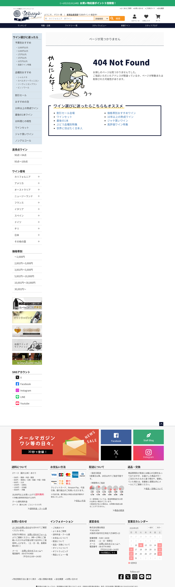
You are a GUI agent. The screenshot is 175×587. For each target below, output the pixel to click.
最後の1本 (62, 120)
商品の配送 (119, 510)
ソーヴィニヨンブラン (27, 84)
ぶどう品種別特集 (67, 124)
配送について (96, 467)
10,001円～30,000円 (24, 282)
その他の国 (20, 241)
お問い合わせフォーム (37, 534)
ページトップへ (161, 424)
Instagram (25, 390)
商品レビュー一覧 (60, 554)
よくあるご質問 (126, 8)
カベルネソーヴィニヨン (28, 80)
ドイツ (17, 222)
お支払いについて (60, 537)
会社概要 (161, 8)
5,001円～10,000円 (24, 276)
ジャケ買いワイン (24, 134)
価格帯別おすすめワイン (121, 113)
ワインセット (22, 127)
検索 (118, 18)
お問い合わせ (138, 8)
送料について (19, 467)
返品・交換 (134, 467)
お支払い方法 (58, 467)
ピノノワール (23, 87)
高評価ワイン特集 (117, 124)
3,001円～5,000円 (23, 269)
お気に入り (146, 21)
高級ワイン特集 (24, 64)
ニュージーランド (23, 196)
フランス (19, 202)
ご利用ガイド (150, 8)
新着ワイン (125, 25)
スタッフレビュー (99, 25)
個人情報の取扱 (46, 579)
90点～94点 (20, 155)
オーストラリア (22, 189)
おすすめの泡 (22, 101)
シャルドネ (22, 77)
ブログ (151, 25)
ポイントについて (60, 548)
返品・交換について (154, 488)
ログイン (135, 21)
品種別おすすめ (23, 72)
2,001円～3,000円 (23, 263)
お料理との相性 (23, 121)
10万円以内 (22, 61)
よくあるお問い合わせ (21, 527)
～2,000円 (19, 256)
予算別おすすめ (23, 42)
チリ (16, 228)
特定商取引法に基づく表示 (24, 579)
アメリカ (19, 183)
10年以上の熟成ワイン (26, 108)
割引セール (21, 95)
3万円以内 (22, 57)
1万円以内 (22, 54)
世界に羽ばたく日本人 (70, 128)
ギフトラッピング (60, 551)
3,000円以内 (23, 47)
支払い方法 (80, 500)
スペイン (19, 215)
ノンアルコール (23, 140)
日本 (16, 235)
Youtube (24, 403)
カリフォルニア (22, 176)
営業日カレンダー (138, 521)
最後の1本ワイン (23, 114)
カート (158, 21)
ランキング (22, 25)
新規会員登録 (72, 14)
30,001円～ (20, 289)
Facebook (25, 384)
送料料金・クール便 (38, 508)
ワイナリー (71, 25)
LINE (22, 397)
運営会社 (94, 521)
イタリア (19, 209)
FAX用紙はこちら (108, 552)
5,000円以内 (23, 51)
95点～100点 (21, 161)
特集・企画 (45, 25)
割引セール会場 (66, 113)
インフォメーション (61, 521)
